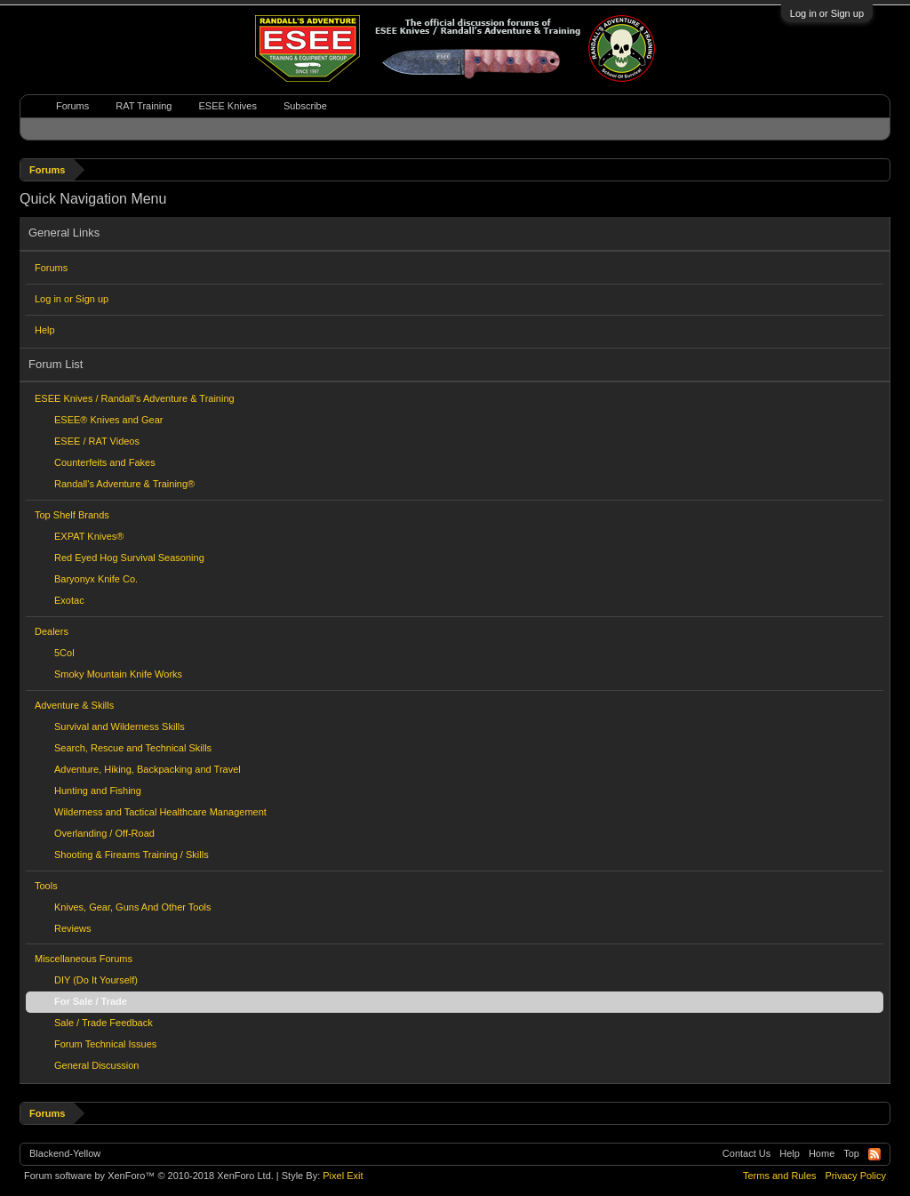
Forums (51, 267)
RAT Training (144, 105)
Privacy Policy (856, 1175)
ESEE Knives (227, 105)
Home (821, 1153)
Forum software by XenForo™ (149, 1175)
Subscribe (305, 105)
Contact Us (746, 1153)
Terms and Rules (780, 1175)
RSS (874, 1154)
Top (851, 1153)
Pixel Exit (343, 1175)
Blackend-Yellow (64, 1153)
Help (45, 330)
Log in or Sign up (827, 13)
